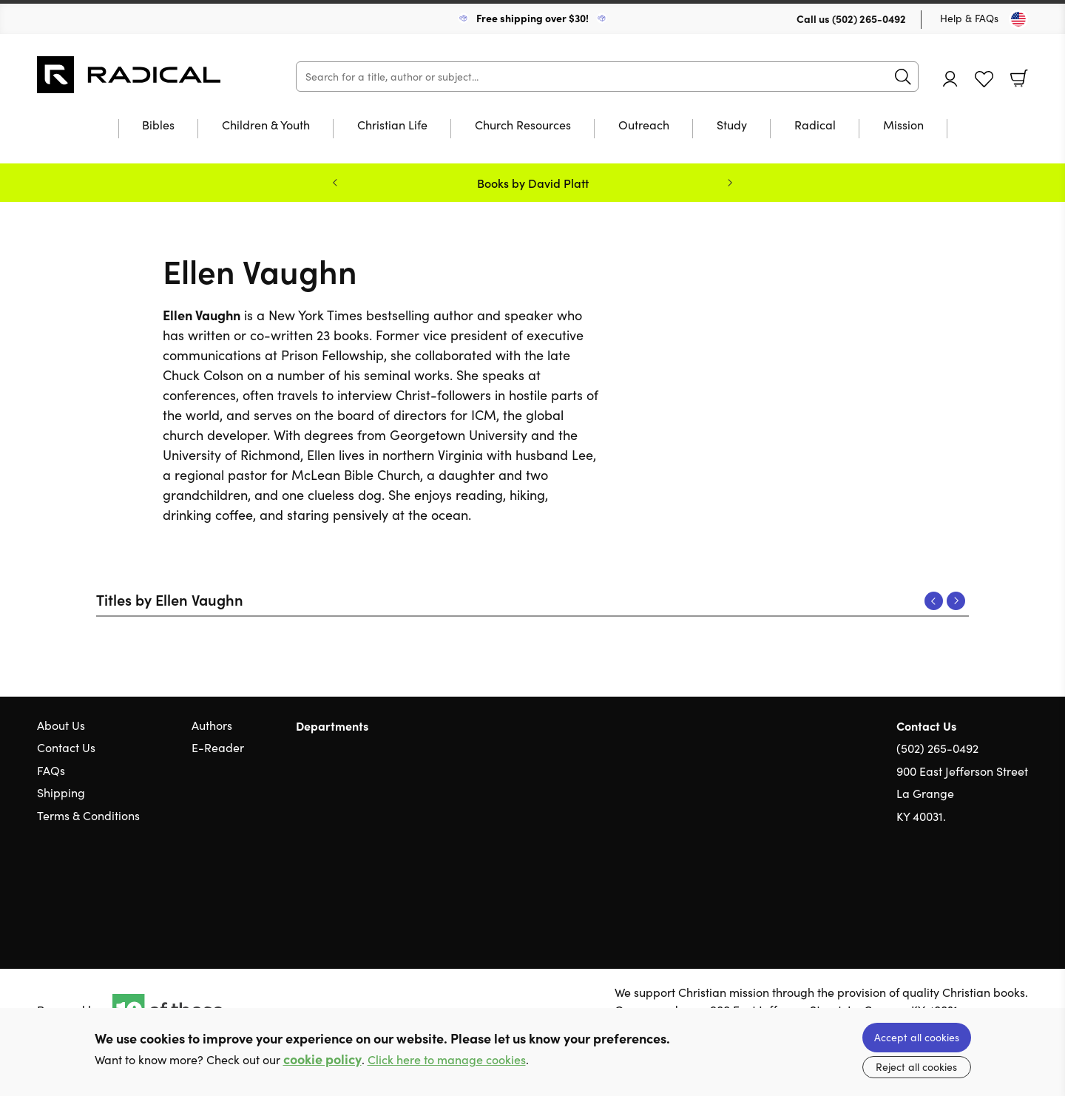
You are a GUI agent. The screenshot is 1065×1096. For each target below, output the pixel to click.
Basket (1019, 78)
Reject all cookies (916, 1067)
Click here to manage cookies (447, 1059)
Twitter (967, 886)
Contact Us (66, 747)
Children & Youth (266, 125)
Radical (815, 125)
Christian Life (392, 125)
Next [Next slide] (730, 182)
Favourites (984, 79)
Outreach (643, 125)
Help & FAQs (969, 18)
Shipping (61, 792)
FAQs (51, 770)
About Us (61, 725)
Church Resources (523, 125)
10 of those (129, 74)
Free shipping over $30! (532, 17)
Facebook (994, 887)
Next (956, 601)
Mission (903, 125)
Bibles (158, 125)
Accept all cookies (916, 1037)
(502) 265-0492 (869, 18)
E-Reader (218, 747)
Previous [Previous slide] (335, 182)
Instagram (1020, 886)
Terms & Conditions (88, 815)
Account (950, 79)
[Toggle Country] (1018, 19)
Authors (212, 725)
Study (732, 125)
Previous (933, 601)
